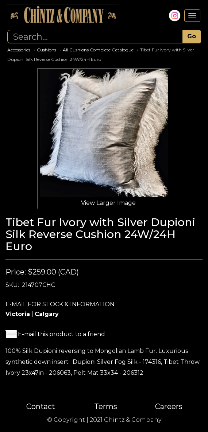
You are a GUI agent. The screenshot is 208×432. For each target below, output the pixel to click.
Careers (168, 406)
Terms (105, 406)
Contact (40, 406)
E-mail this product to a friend (61, 334)
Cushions (46, 49)
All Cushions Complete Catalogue (98, 49)
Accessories (18, 49)
